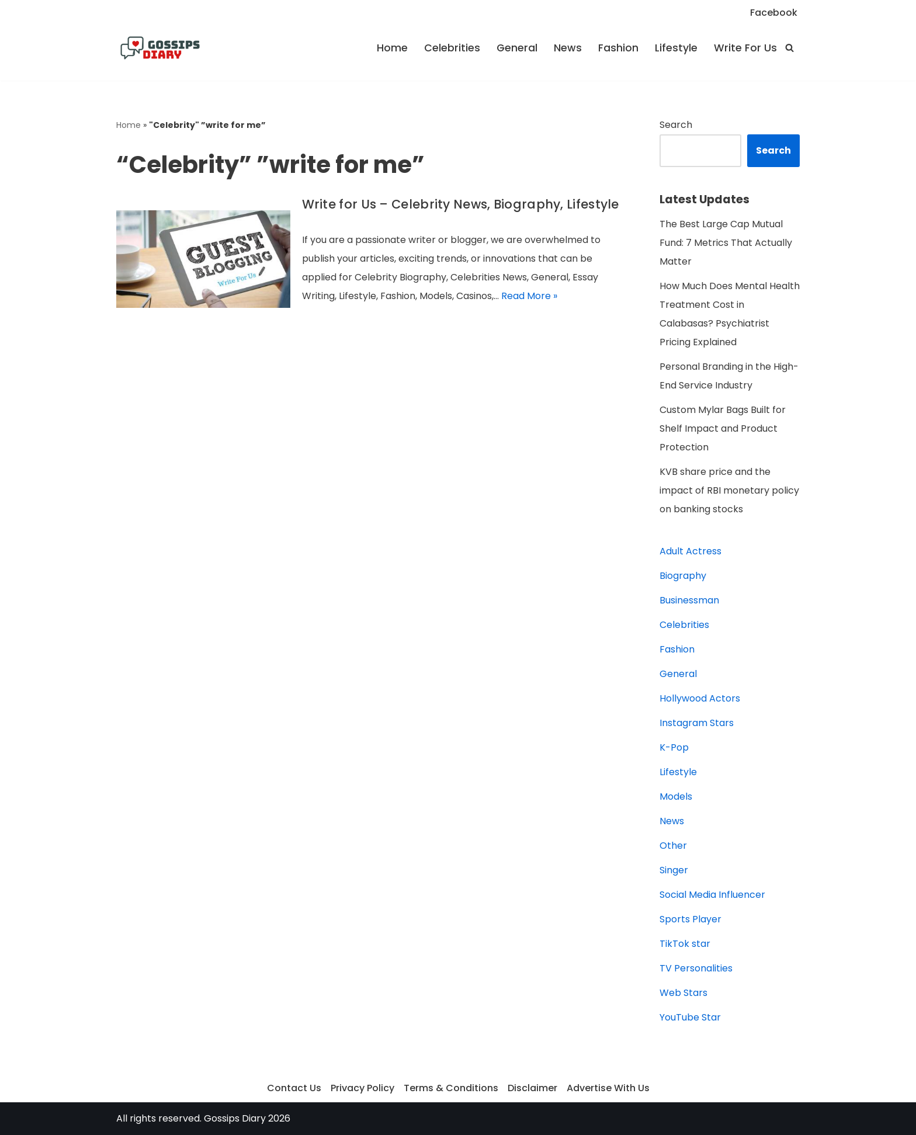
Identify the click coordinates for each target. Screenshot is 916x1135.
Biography (683, 575)
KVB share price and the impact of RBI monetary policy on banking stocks (729, 490)
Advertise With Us (608, 1088)
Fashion (618, 48)
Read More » (529, 296)
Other (673, 845)
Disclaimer (532, 1088)
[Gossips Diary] (160, 48)
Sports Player (690, 919)
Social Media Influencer (712, 894)
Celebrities (452, 48)
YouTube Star (690, 1017)
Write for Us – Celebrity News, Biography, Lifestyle (460, 204)
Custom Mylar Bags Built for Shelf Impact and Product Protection (723, 428)
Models (676, 796)
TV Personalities (696, 968)
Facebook (773, 12)
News (568, 48)
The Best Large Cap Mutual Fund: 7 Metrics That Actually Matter (726, 242)
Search (676, 124)
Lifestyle (676, 48)
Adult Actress (690, 551)
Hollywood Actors (700, 698)
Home (392, 48)
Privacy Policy (362, 1088)
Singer (674, 870)
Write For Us (745, 48)
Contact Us (294, 1088)
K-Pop (674, 747)
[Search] (789, 47)
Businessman (689, 600)
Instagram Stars (697, 723)
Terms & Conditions (451, 1088)
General (517, 48)
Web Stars (683, 992)
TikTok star (685, 943)
